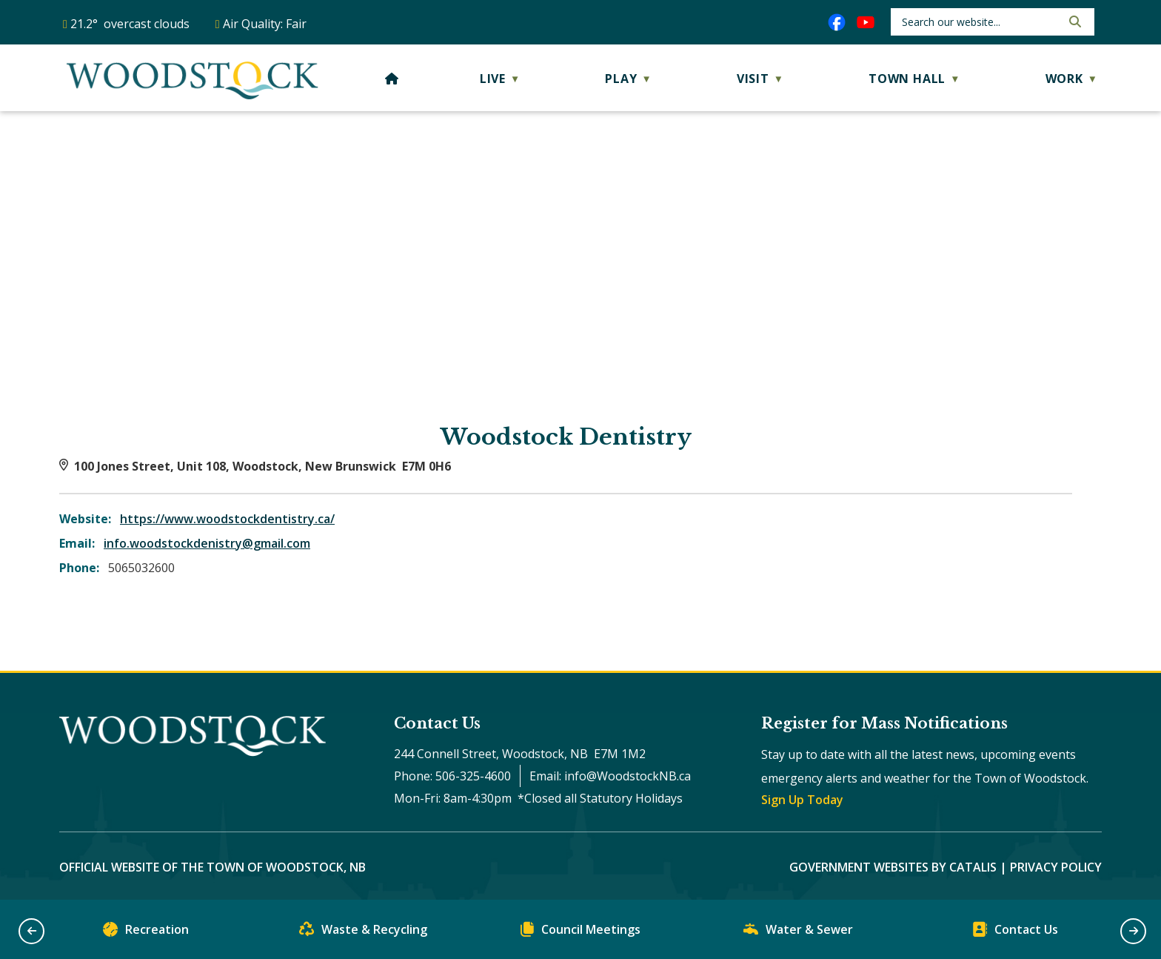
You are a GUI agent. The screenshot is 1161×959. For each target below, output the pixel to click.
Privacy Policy (1056, 867)
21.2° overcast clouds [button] (130, 24)
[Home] (392, 78)
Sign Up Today (802, 800)
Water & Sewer (798, 932)
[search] (980, 21)
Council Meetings (580, 932)
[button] (1073, 21)
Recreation (146, 932)
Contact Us (1015, 932)
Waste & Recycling (363, 932)
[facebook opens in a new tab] (837, 22)
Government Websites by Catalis (893, 867)
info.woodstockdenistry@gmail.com (207, 543)
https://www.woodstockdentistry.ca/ (227, 519)
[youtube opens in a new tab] (865, 22)
